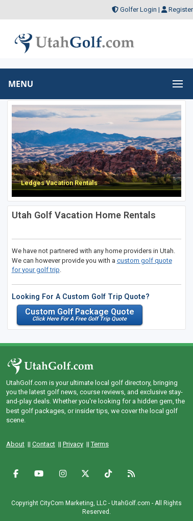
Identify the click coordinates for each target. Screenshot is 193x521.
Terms (100, 444)
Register (180, 9)
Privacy (73, 444)
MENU (20, 83)
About (15, 444)
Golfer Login (138, 9)
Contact (43, 444)
